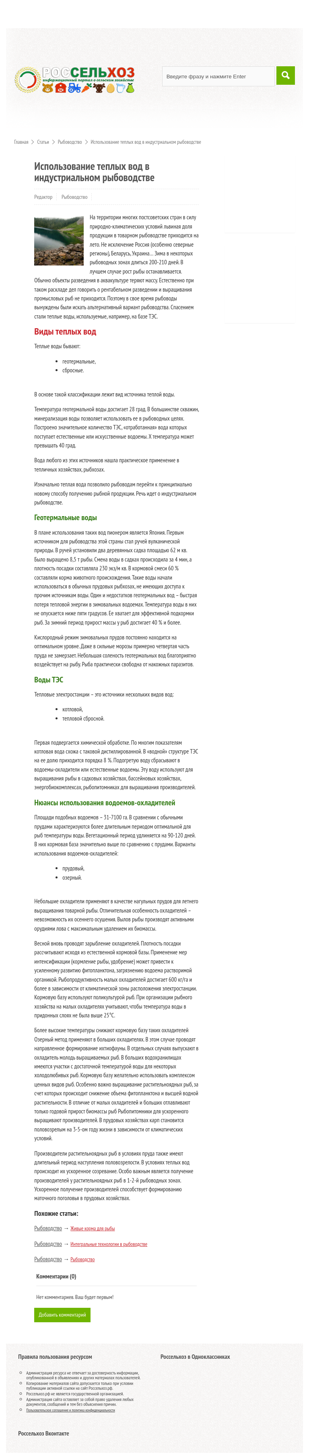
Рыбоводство (74, 196)
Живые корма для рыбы (92, 1228)
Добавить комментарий (63, 1315)
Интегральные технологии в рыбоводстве (108, 1244)
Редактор (43, 196)
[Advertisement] (270, 196)
